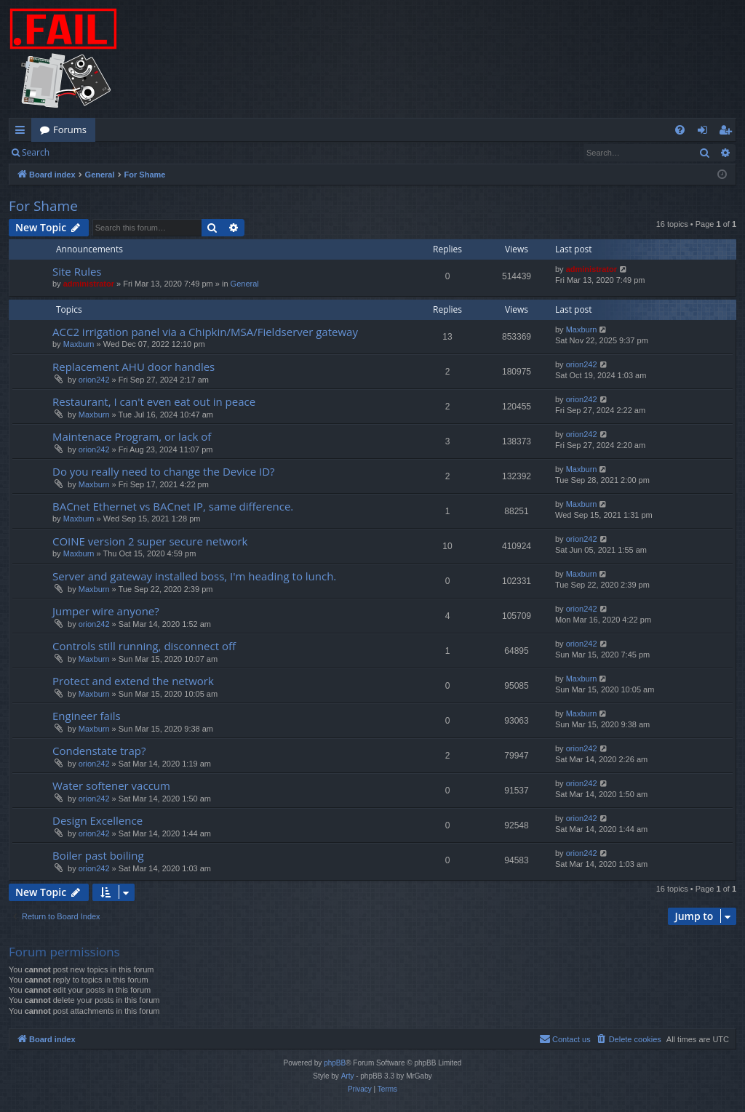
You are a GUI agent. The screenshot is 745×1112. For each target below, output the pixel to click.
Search (35, 152)
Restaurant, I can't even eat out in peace (153, 401)
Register (129, 152)
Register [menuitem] (728, 132)
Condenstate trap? (99, 750)
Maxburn (79, 344)
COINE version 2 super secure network (149, 541)
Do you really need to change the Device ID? (163, 471)
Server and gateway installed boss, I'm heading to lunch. (194, 576)
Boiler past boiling (98, 855)
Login (81, 152)
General (245, 283)
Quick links (23, 132)
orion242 (94, 379)
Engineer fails (86, 715)
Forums (70, 129)
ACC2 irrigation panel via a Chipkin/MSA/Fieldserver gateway (205, 331)
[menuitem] (680, 130)
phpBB (335, 1063)
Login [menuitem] (705, 132)
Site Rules (77, 271)
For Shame (43, 205)
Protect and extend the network (133, 680)
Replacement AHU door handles (133, 366)
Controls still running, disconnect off (144, 646)
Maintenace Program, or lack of (131, 436)
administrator (88, 283)
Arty (347, 1076)
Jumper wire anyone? (105, 611)
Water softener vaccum (111, 785)
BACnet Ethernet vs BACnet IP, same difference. (172, 506)
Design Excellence (97, 820)
